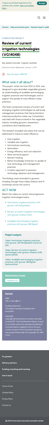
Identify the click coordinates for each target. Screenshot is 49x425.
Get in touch (7, 375)
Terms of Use (7, 386)
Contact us (6, 405)
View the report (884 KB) (17, 74)
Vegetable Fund (12, 280)
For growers (7, 356)
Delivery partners (9, 363)
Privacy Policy (7, 399)
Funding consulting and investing (16, 369)
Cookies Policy (7, 392)
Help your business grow (20, 27)
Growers (5, 27)
